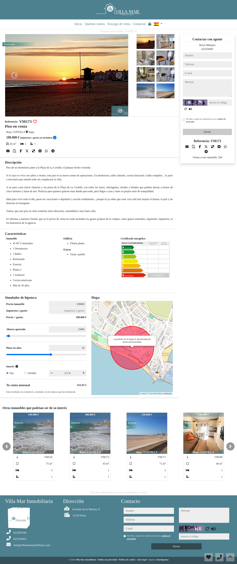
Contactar (139, 24)
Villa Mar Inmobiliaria (86, 559)
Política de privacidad (108, 559)
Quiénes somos (95, 24)
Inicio (78, 24)
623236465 (207, 49)
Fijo (12, 373)
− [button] (96, 310)
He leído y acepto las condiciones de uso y (206, 120)
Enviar (207, 131)
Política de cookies (127, 559)
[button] (6, 446)
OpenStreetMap (155, 394)
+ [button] (96, 305)
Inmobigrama (162, 559)
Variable (31, 373)
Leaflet (143, 394)
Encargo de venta (118, 24)
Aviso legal (142, 559)
